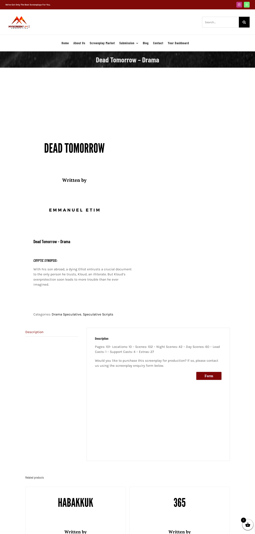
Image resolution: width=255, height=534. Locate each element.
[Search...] (220, 22)
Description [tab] (34, 332)
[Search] (244, 22)
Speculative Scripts (98, 314)
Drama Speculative (66, 314)
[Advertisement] (127, 104)
